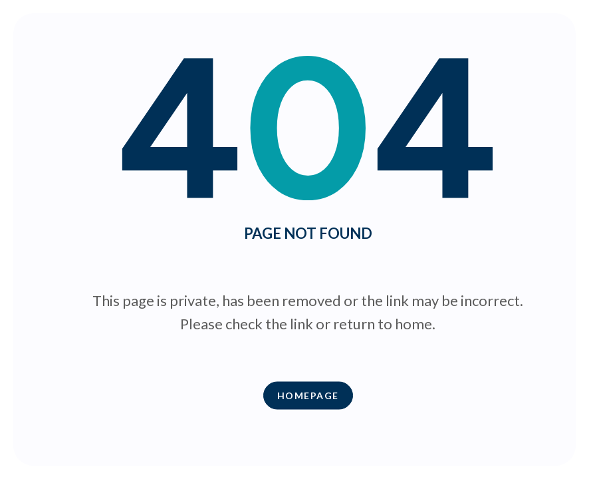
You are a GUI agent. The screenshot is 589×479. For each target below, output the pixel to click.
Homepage (308, 395)
